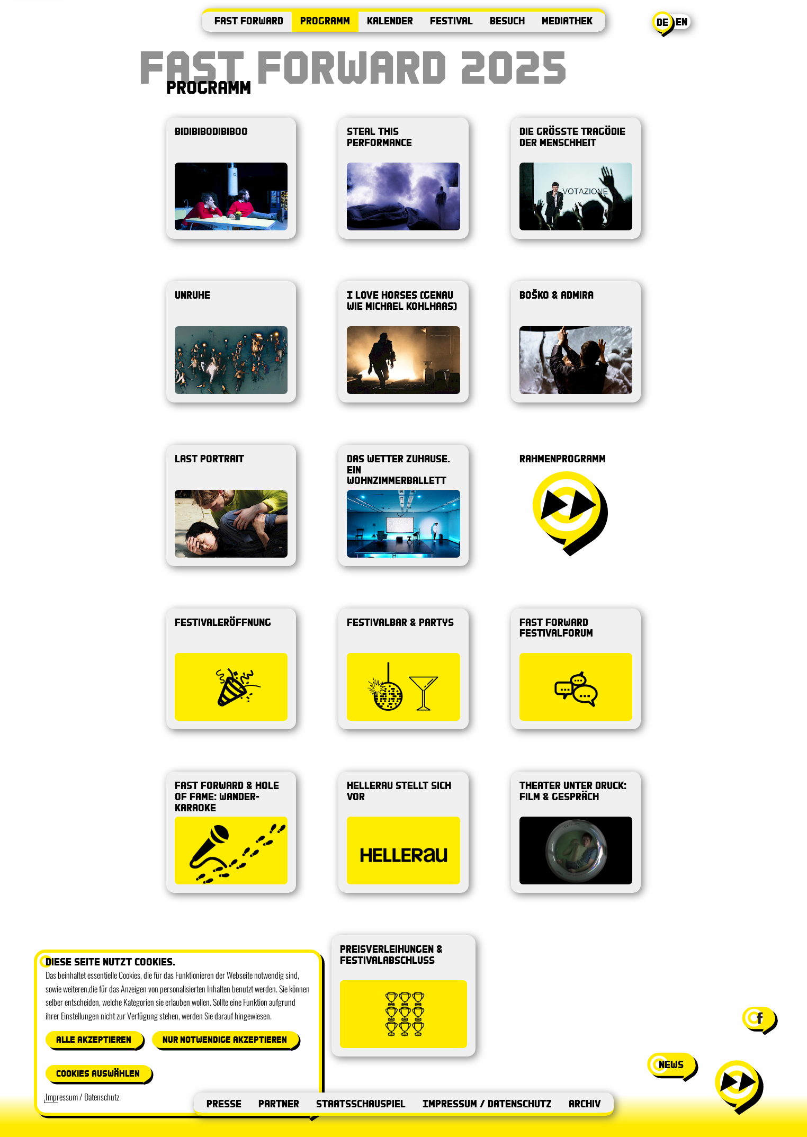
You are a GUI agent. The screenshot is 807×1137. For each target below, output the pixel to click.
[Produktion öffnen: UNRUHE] (231, 341)
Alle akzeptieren (93, 1039)
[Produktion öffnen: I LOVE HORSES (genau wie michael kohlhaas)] (403, 341)
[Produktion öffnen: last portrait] (231, 505)
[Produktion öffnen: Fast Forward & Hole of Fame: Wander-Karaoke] (231, 832)
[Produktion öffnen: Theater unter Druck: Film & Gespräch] (576, 832)
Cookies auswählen (98, 1073)
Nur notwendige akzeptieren (225, 1039)
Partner (278, 1103)
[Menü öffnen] (738, 1087)
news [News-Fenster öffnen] (671, 1064)
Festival (451, 20)
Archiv (585, 1103)
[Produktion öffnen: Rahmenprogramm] (576, 505)
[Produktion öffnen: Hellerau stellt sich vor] (403, 832)
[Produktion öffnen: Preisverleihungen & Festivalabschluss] (403, 996)
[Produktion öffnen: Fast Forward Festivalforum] (576, 669)
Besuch (507, 20)
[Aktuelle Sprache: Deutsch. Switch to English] (673, 24)
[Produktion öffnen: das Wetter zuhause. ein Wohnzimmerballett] (403, 505)
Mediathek (567, 20)
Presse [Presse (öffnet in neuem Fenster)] (224, 1103)
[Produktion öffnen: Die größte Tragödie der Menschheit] (576, 178)
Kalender (390, 20)
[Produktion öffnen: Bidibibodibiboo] (231, 178)
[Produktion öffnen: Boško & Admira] (576, 341)
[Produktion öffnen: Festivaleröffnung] (231, 669)
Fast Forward (248, 20)
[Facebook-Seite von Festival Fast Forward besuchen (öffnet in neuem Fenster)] (758, 1018)
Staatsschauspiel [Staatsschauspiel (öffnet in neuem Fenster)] (361, 1103)
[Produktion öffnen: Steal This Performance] (403, 178)
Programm (325, 20)
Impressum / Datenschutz (487, 1103)
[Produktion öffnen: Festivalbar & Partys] (403, 669)
